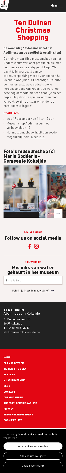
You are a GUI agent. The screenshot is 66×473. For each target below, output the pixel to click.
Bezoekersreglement (18, 414)
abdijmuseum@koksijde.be (22, 332)
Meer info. (38, 137)
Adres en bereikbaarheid (20, 402)
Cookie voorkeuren (33, 465)
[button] (49, 213)
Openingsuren (13, 397)
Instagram (36, 246)
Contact (9, 391)
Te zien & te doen (15, 368)
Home (7, 357)
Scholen (9, 374)
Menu (61, 6)
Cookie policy (13, 420)
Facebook (29, 246)
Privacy (9, 408)
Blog (7, 385)
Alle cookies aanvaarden (33, 446)
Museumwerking (15, 380)
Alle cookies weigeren (33, 456)
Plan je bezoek (14, 363)
